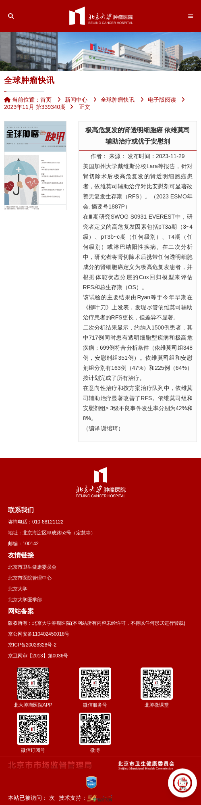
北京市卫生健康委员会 (32, 567)
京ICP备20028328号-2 (32, 645)
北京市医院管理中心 (30, 578)
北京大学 (17, 589)
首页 (46, 99)
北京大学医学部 (25, 600)
